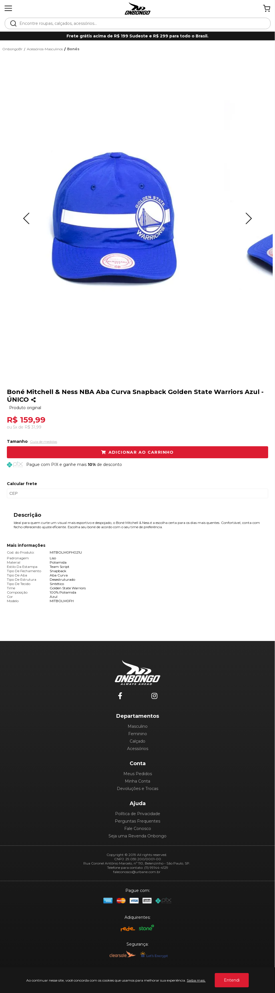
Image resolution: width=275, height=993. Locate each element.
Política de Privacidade (137, 813)
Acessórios (137, 748)
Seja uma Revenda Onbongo (137, 836)
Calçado (137, 741)
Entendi (232, 980)
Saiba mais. (196, 980)
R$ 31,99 (33, 427)
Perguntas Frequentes (137, 821)
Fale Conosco (137, 828)
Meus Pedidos (137, 773)
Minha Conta (137, 781)
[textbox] (141, 23)
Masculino (138, 726)
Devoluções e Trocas (137, 788)
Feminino (137, 733)
